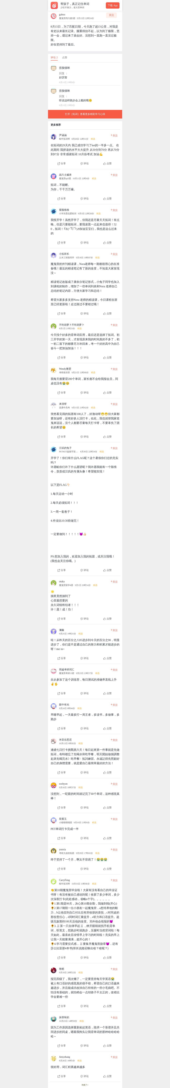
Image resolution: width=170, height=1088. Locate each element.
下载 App (113, 5)
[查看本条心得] (85, 148)
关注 (111, 15)
